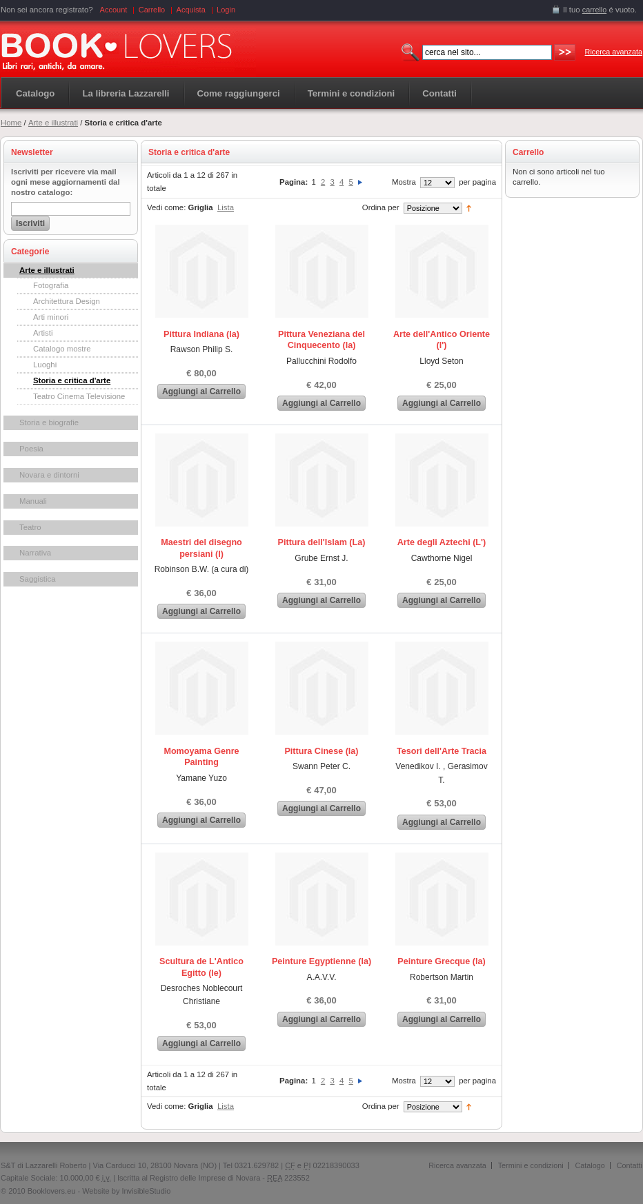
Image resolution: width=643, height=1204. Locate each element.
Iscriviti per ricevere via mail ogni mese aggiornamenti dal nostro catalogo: (65, 181)
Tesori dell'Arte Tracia (441, 751)
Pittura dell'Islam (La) (322, 542)
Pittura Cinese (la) (321, 751)
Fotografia (50, 285)
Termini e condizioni (531, 1165)
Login (226, 10)
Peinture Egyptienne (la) (321, 961)
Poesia (31, 449)
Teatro (30, 527)
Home (11, 123)
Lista (225, 207)
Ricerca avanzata (613, 52)
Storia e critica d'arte (71, 380)
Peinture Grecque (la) (441, 961)
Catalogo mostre (62, 349)
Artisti (42, 333)
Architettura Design (66, 301)
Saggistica (37, 579)
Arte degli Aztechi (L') (441, 542)
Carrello (152, 10)
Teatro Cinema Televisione (79, 396)
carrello (594, 10)
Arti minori (50, 317)
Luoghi (45, 364)
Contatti (629, 1165)
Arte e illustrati (53, 123)
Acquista (191, 10)
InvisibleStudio (145, 1191)
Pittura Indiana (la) (201, 334)
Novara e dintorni (49, 475)
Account (114, 10)
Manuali (33, 501)
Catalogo (35, 93)
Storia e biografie (49, 422)
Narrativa (35, 553)
